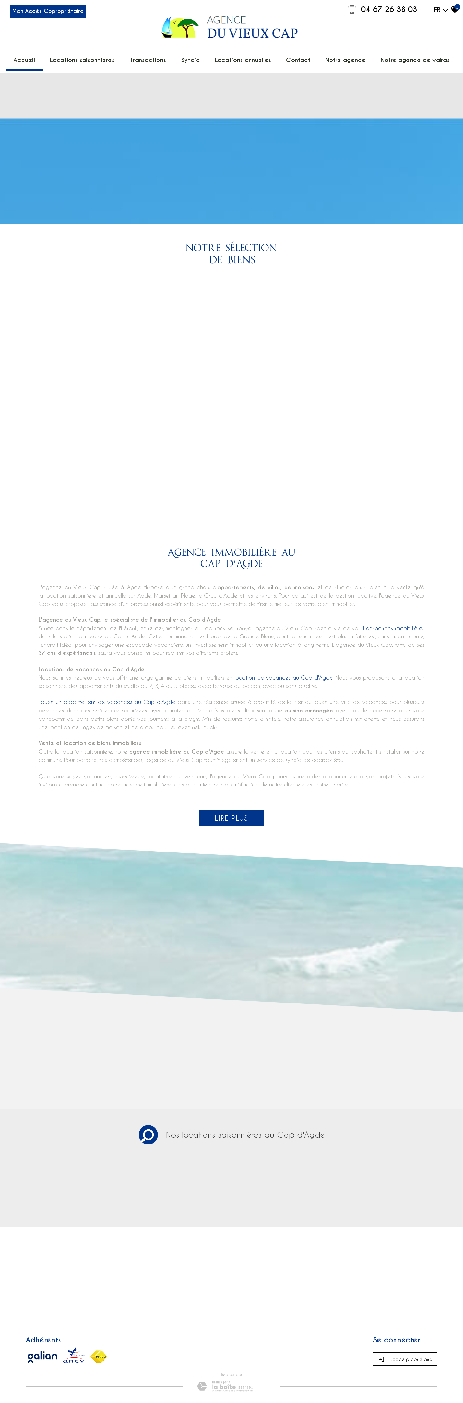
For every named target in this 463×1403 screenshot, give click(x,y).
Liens (173, 1338)
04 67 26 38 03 (382, 9)
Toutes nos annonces (211, 1338)
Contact (293, 58)
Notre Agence (336, 58)
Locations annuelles (242, 58)
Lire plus (231, 743)
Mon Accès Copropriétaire (60, 13)
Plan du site (36, 1338)
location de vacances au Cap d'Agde (283, 602)
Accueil (46, 58)
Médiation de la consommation (138, 1338)
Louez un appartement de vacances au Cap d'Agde (107, 627)
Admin (185, 1338)
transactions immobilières (393, 553)
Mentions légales (64, 1338)
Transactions (155, 58)
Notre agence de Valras (398, 58)
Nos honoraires (95, 1338)
